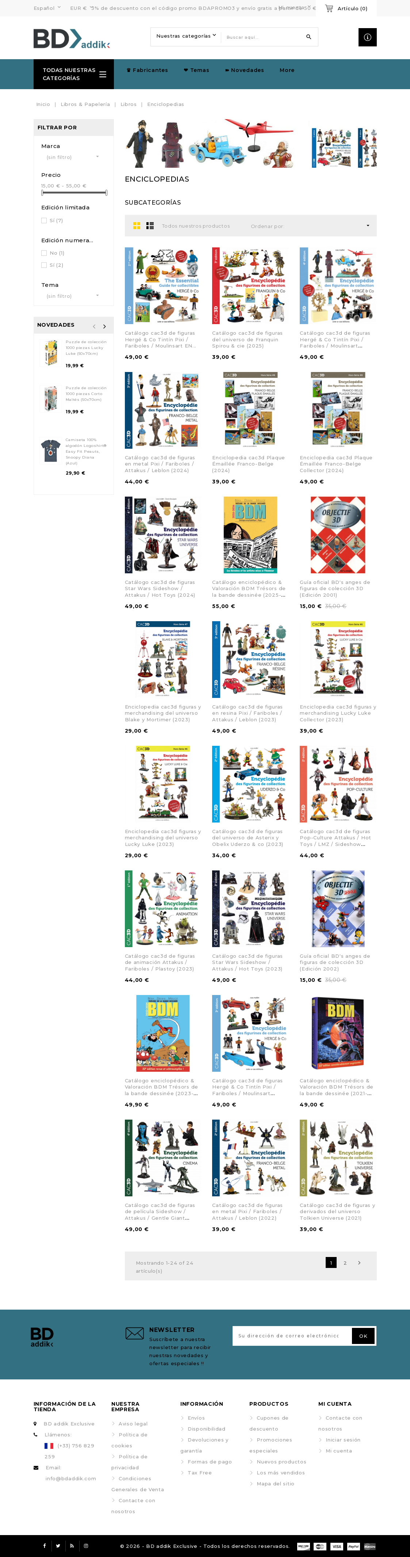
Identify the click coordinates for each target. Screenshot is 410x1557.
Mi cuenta (339, 1451)
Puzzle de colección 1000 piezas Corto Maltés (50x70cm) (86, 394)
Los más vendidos (281, 1473)
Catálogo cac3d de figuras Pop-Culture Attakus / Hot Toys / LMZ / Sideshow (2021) (335, 841)
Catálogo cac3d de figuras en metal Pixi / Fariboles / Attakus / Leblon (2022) (247, 1211)
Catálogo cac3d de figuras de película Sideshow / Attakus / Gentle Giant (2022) (160, 1214)
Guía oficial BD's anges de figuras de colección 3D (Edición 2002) (335, 962)
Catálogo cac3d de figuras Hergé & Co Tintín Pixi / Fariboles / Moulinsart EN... (161, 339)
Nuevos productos (281, 1462)
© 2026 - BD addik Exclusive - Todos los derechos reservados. (205, 1546)
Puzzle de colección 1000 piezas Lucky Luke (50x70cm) (86, 347)
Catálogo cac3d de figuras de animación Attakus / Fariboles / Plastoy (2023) (160, 962)
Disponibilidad (207, 1429)
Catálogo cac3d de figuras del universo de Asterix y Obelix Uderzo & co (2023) (247, 837)
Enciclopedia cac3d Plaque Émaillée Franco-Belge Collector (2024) (336, 464)
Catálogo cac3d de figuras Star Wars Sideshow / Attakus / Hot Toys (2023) (247, 962)
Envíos (196, 1418)
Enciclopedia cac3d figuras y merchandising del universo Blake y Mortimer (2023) (163, 713)
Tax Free (200, 1473)
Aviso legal (133, 1424)
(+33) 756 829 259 (69, 1451)
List (150, 225)
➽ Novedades (244, 70)
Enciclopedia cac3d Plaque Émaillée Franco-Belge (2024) (248, 464)
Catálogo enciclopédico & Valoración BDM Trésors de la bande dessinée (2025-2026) (249, 591)
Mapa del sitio (276, 1483)
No (57, 253)
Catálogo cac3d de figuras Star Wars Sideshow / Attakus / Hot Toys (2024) (160, 588)
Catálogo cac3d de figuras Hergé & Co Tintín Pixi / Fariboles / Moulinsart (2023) (247, 1090)
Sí (56, 220)
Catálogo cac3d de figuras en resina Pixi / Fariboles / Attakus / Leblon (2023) (247, 713)
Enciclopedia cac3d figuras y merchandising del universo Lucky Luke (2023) (163, 837)
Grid (137, 225)
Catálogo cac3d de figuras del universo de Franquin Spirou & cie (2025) (247, 339)
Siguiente (359, 1262)
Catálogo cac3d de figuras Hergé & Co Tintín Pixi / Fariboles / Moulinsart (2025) (335, 342)
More (287, 70)
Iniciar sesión (343, 1440)
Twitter (58, 1546)
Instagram (86, 1546)
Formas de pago (210, 1462)
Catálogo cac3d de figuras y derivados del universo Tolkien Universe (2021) (337, 1211)
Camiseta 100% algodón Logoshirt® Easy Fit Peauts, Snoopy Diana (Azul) (86, 451)
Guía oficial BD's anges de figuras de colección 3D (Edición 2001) (335, 588)
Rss (72, 1546)
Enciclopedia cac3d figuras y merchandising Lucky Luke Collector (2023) (338, 713)
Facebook (44, 1546)
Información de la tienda (65, 1407)
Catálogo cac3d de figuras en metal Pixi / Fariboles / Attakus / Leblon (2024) (160, 464)
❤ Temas (196, 70)
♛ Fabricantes (147, 70)
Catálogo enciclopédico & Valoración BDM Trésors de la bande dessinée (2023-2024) (162, 1090)
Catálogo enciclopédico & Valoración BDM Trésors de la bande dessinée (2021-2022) (336, 1090)
